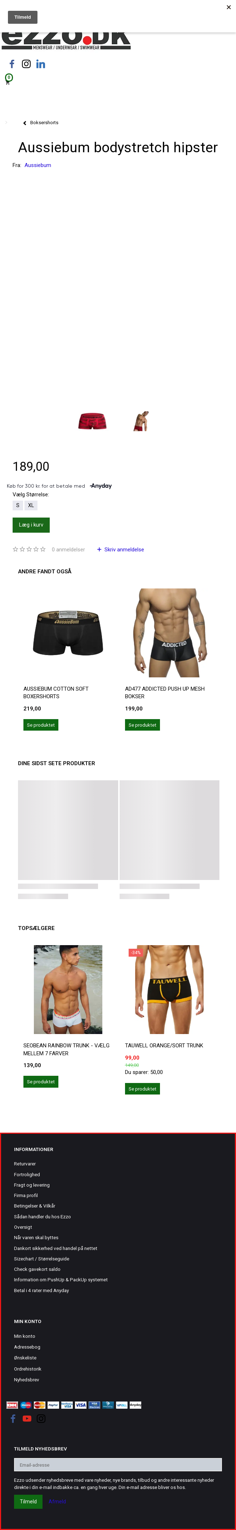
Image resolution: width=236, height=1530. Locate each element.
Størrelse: (31, 494)
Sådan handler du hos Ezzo (42, 1216)
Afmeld (57, 1501)
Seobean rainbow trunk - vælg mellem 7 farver (66, 1049)
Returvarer (25, 1163)
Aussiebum (38, 165)
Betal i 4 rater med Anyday (41, 1290)
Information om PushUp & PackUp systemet (61, 1279)
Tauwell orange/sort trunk (164, 1045)
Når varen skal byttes (36, 1237)
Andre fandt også (44, 571)
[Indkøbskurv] (118, 82)
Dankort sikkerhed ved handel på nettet (55, 1248)
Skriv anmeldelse (123, 549)
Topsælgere (36, 928)
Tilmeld (28, 1501)
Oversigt (23, 1227)
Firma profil (26, 1195)
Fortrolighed (27, 1174)
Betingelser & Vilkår (34, 1206)
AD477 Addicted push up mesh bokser (165, 693)
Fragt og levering (32, 1185)
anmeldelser (68, 549)
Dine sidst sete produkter (56, 763)
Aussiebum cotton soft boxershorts (56, 693)
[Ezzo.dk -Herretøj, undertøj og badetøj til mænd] (66, 37)
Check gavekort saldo (37, 1269)
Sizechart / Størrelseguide (41, 1259)
